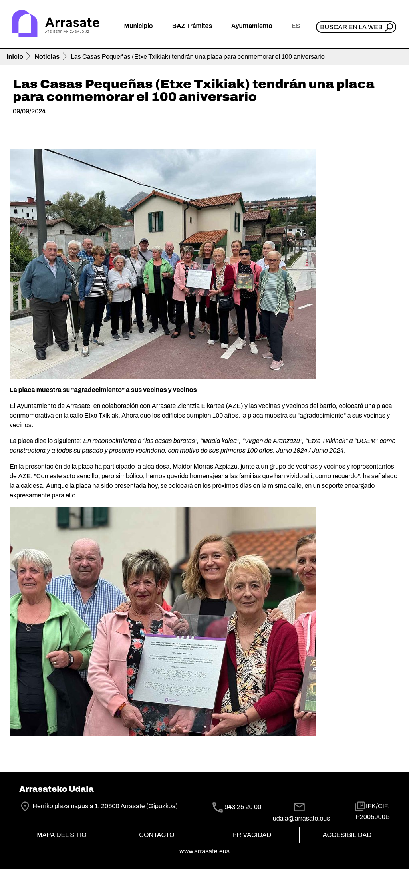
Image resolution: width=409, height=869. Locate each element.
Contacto (156, 834)
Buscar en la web (351, 27)
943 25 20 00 (242, 807)
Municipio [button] (138, 25)
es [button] (296, 25)
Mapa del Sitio (62, 834)
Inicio (14, 56)
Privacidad (251, 834)
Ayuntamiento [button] (251, 25)
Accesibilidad (347, 834)
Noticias (47, 56)
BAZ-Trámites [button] (192, 25)
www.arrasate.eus (204, 851)
